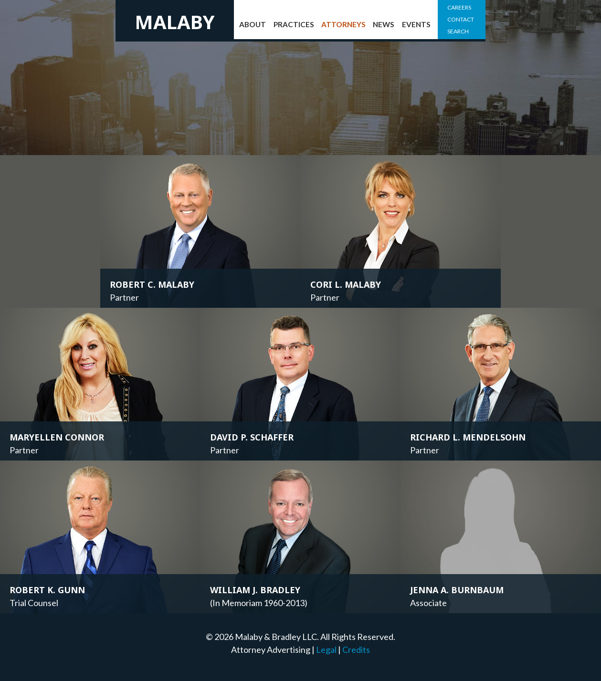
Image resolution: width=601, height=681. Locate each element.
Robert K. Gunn (47, 590)
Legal (326, 649)
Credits (356, 649)
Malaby (175, 22)
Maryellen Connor (57, 437)
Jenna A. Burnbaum (457, 590)
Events (416, 24)
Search (458, 31)
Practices (294, 24)
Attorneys (343, 24)
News (383, 24)
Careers (459, 7)
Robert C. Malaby (152, 284)
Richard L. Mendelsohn (468, 437)
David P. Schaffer (252, 437)
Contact (460, 19)
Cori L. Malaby (345, 284)
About (252, 24)
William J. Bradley (255, 590)
